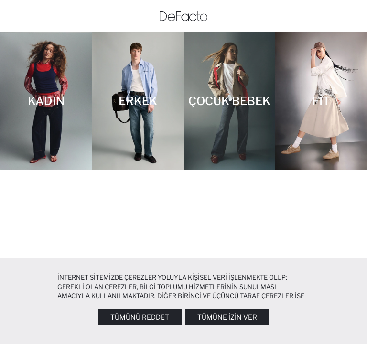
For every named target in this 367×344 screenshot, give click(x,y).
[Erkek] (138, 101)
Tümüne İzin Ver (227, 317)
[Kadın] (46, 101)
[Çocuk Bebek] (229, 101)
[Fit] (321, 101)
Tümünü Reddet (139, 317)
